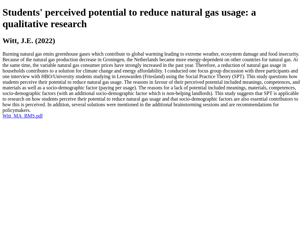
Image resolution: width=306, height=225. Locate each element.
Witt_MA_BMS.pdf (23, 115)
